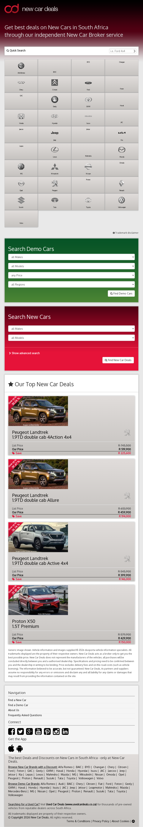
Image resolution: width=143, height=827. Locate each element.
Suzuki (50, 778)
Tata (60, 778)
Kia (20, 774)
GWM (49, 770)
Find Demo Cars (121, 293)
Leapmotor (95, 787)
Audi (61, 783)
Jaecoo (112, 770)
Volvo (100, 778)
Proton (26, 778)
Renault (38, 778)
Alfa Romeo (65, 767)
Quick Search (16, 50)
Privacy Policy (101, 821)
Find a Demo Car (18, 705)
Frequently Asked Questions (25, 715)
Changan (98, 767)
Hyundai (83, 770)
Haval (59, 770)
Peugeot (13, 778)
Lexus (39, 774)
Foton (20, 770)
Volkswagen (86, 778)
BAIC (79, 767)
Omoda (110, 774)
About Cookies (120, 821)
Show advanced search (24, 353)
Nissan (99, 774)
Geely (39, 770)
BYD (87, 767)
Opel (121, 774)
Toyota (70, 778)
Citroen (122, 767)
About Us (13, 710)
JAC (102, 770)
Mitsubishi (86, 774)
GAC (30, 770)
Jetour (11, 774)
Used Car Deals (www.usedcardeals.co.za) (71, 804)
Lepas (29, 774)
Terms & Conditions (78, 821)
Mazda (65, 774)
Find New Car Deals (118, 360)
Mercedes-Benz (17, 791)
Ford (11, 770)
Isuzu (94, 770)
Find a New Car (17, 700)
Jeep (122, 770)
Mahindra (52, 774)
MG (74, 774)
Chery (111, 767)
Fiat (100, 783)
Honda (70, 770)
